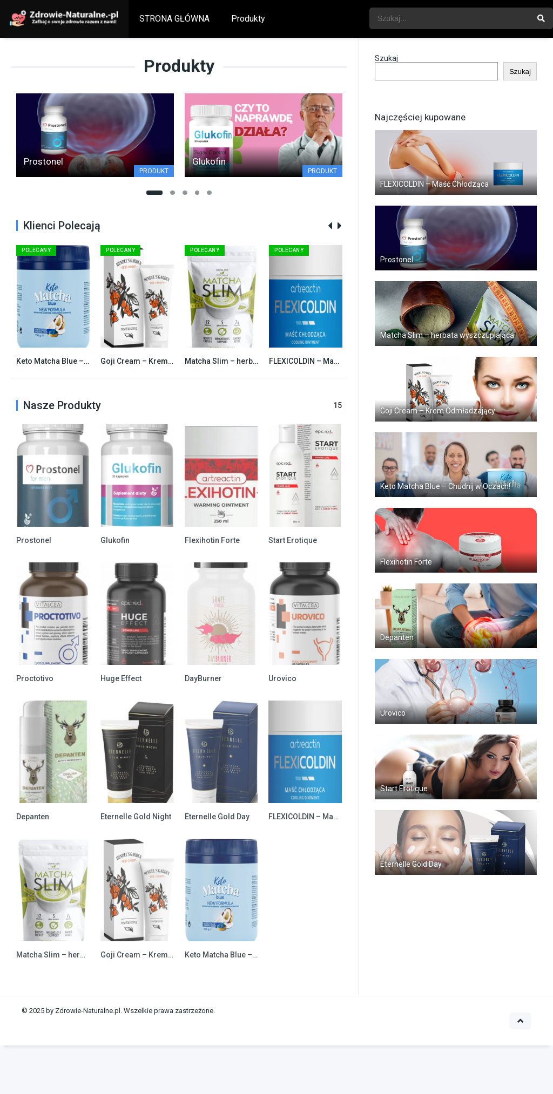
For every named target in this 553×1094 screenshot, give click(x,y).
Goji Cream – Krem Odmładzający (160, 361)
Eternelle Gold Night (135, 816)
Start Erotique (292, 540)
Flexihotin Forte (212, 540)
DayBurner (203, 678)
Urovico (282, 678)
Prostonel (33, 540)
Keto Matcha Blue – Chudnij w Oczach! (83, 361)
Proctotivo (34, 678)
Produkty (248, 18)
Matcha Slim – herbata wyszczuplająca (253, 361)
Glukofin (115, 540)
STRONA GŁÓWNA (174, 18)
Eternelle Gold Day (217, 816)
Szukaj (386, 58)
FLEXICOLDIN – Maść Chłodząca (325, 361)
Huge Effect (120, 678)
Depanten (32, 816)
